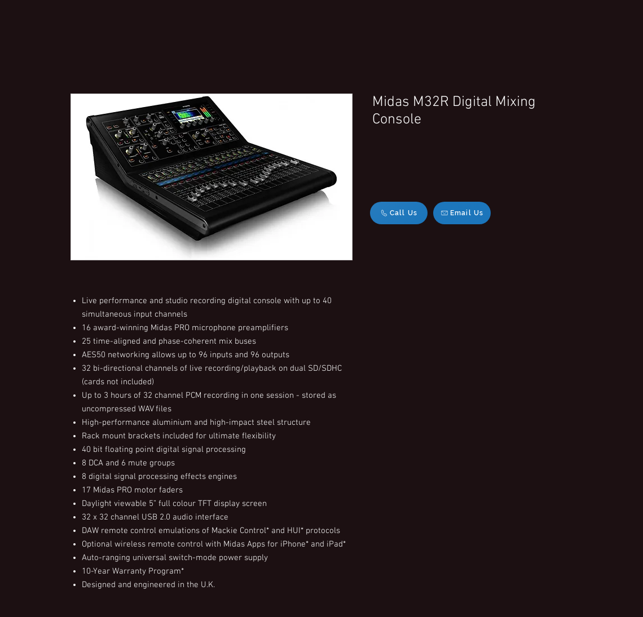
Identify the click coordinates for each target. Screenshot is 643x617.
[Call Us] (399, 213)
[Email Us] (462, 213)
